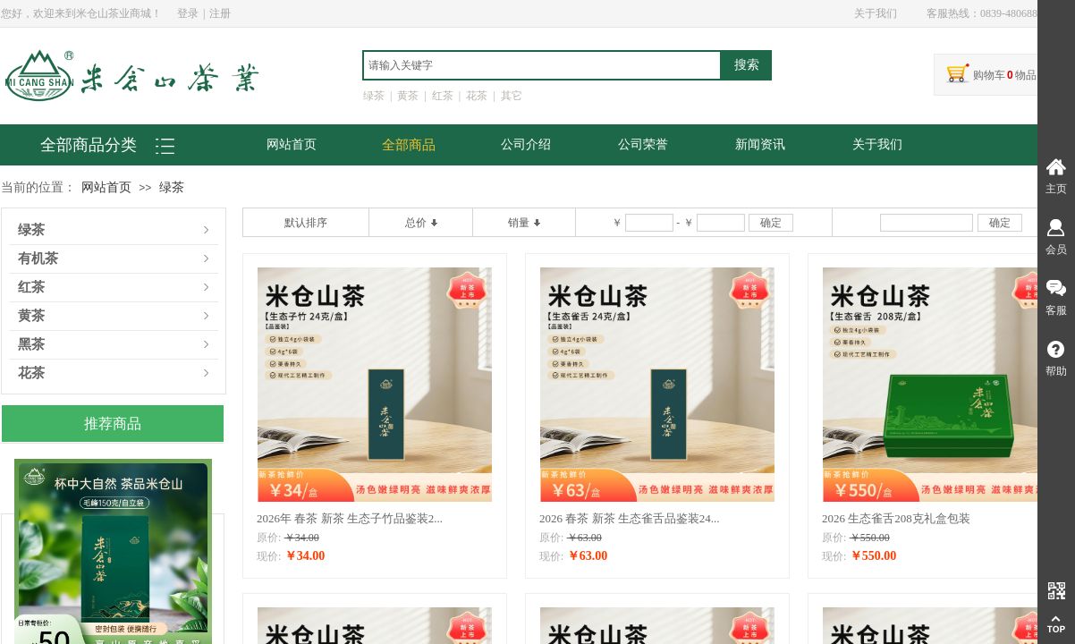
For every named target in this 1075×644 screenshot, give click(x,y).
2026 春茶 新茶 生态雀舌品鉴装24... (629, 518)
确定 (771, 222)
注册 (220, 13)
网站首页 (292, 144)
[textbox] (542, 65)
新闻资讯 (760, 144)
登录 (188, 13)
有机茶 (38, 259)
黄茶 (31, 316)
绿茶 (171, 187)
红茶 (31, 287)
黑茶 (31, 345)
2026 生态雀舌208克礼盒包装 (896, 518)
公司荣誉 (643, 144)
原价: (269, 537)
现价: (269, 556)
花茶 (31, 373)
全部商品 (409, 145)
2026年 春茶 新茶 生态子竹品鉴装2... (350, 518)
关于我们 (877, 144)
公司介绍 (526, 144)
